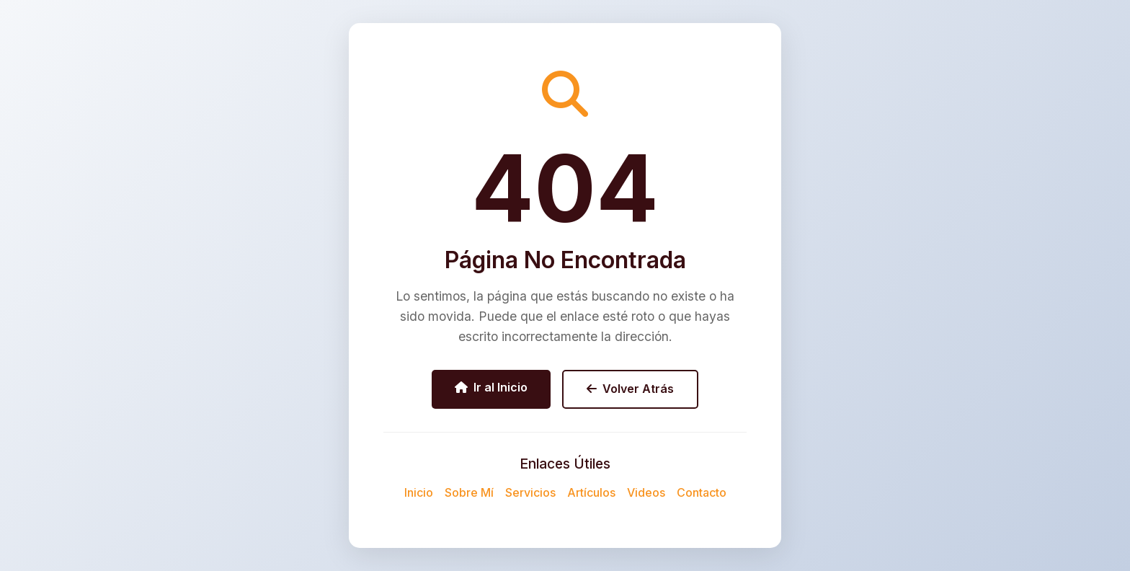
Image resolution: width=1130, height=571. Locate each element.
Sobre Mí (469, 492)
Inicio (418, 492)
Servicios (530, 492)
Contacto (701, 492)
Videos (646, 492)
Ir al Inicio (491, 387)
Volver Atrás (630, 388)
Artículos (591, 492)
